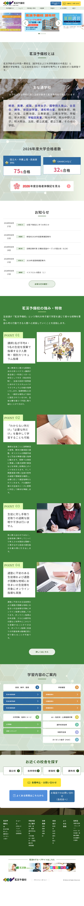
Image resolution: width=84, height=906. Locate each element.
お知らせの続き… (42, 305)
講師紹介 (6, 855)
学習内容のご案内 (31, 8)
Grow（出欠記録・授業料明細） (76, 854)
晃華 (20, 127)
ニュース (20, 8)
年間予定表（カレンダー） (76, 847)
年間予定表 (68, 753)
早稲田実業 (35, 139)
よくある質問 (63, 8)
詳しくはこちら (42, 673)
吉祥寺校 (33, 792)
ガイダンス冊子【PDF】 (65, 761)
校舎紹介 (53, 8)
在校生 (74, 8)
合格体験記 (43, 854)
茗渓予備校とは (10, 8)
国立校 (14, 792)
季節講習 (68, 708)
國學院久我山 (58, 127)
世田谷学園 (30, 131)
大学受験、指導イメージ (26, 738)
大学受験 (31, 857)
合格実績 (42, 8)
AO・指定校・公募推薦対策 (65, 738)
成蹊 (29, 127)
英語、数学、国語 (27, 708)
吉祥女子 (40, 127)
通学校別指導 (68, 746)
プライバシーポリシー (40, 901)
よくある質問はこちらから (28, 816)
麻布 (17, 131)
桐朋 (11, 127)
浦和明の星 (48, 131)
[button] (39, 55)
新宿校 (53, 792)
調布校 (73, 792)
